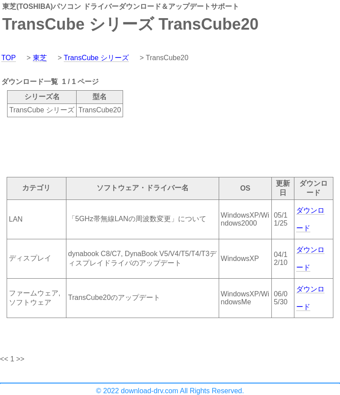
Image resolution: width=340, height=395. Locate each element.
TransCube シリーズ (96, 57)
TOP (8, 57)
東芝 (40, 57)
